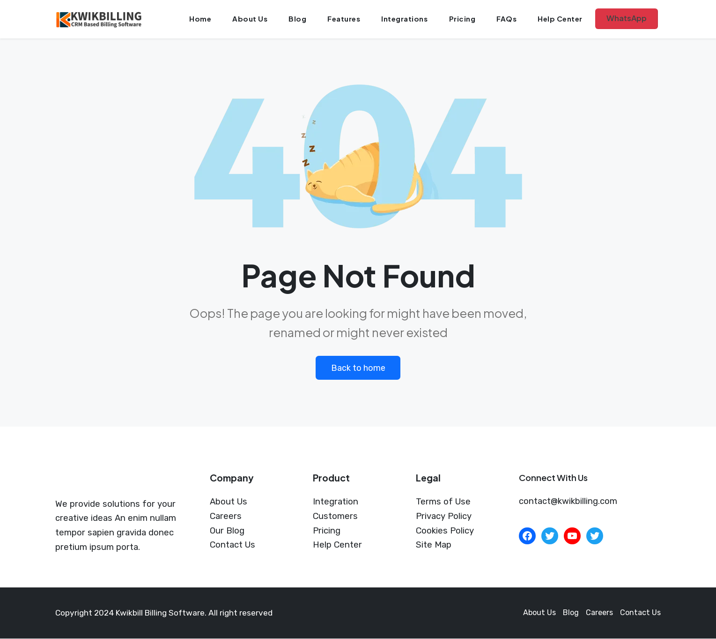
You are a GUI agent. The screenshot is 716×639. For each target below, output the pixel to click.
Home (203, 19)
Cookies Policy (445, 531)
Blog (299, 19)
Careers (226, 516)
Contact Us (232, 545)
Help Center (559, 19)
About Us (252, 19)
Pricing (462, 19)
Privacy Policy (444, 516)
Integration (335, 502)
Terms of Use (443, 502)
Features (345, 19)
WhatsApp (626, 18)
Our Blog (227, 531)
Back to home (358, 368)
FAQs (506, 19)
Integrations (405, 19)
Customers (335, 516)
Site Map (433, 545)
